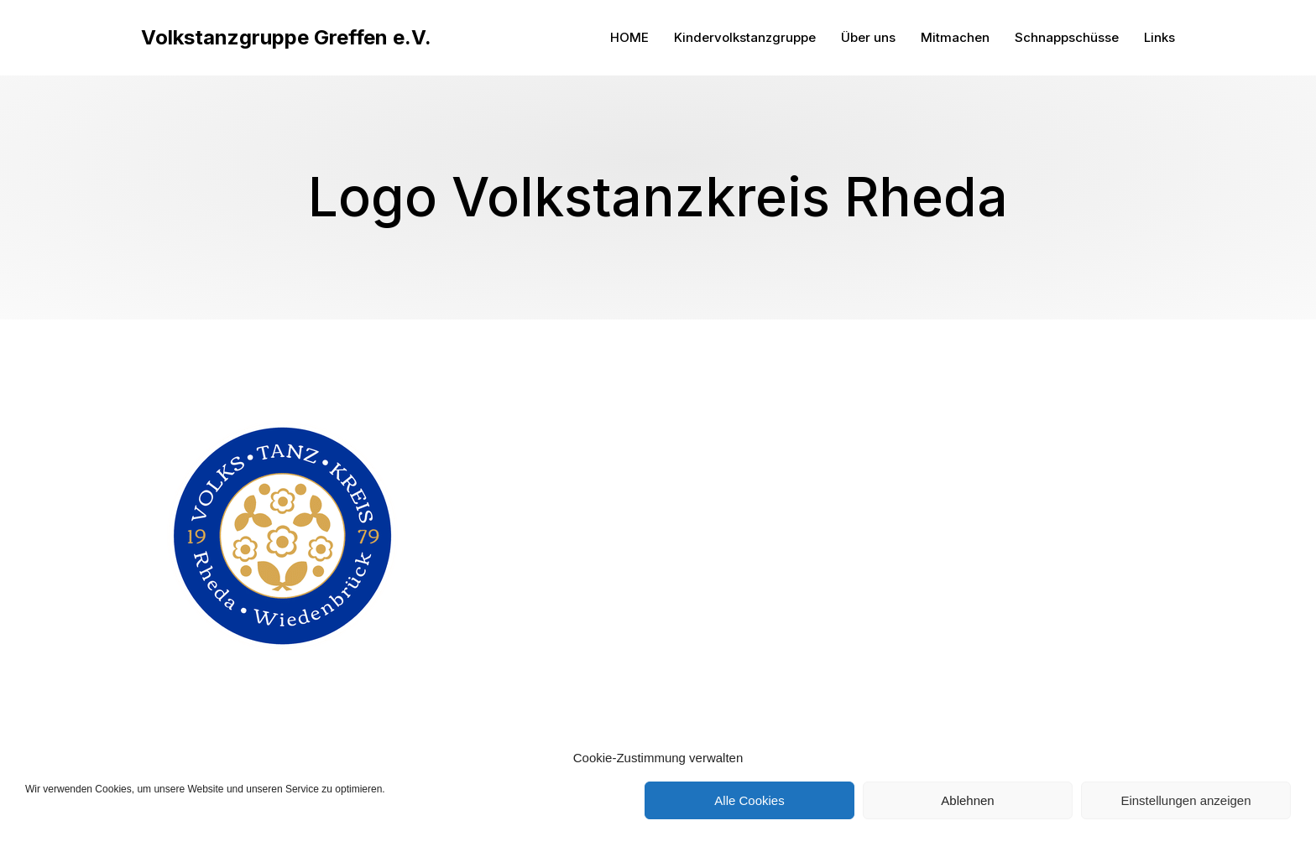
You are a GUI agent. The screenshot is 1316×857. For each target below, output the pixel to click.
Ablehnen (967, 800)
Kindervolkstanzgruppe (745, 37)
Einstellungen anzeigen (1185, 800)
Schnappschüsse (1067, 37)
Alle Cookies (749, 800)
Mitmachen (955, 37)
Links (1159, 37)
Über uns (868, 37)
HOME (629, 37)
